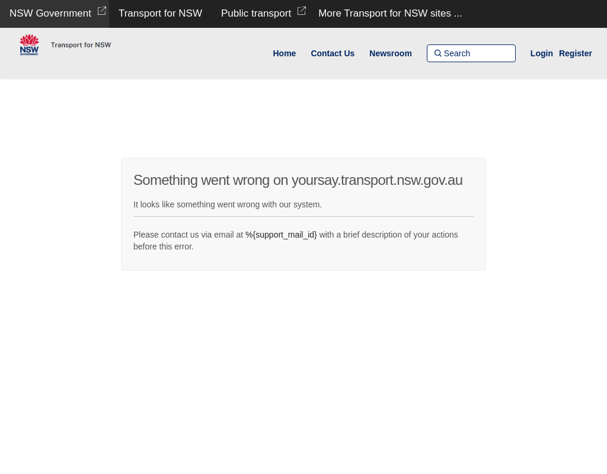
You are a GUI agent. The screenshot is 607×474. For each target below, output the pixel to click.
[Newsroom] (390, 53)
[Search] (471, 53)
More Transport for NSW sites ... (390, 13)
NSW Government (50, 13)
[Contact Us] (332, 53)
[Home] (284, 53)
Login (542, 53)
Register (575, 53)
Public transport (256, 13)
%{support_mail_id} (281, 234)
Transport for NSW (160, 13)
